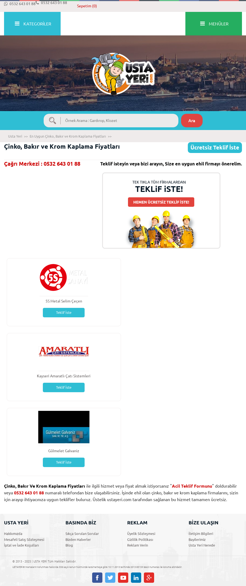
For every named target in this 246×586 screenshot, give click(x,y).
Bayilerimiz (197, 539)
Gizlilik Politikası (140, 539)
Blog (69, 545)
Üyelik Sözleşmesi (141, 533)
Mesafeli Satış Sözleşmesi (24, 539)
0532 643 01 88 (20, 4)
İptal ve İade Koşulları (21, 545)
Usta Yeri (15, 136)
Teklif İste (63, 312)
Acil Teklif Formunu (192, 486)
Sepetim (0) (87, 6)
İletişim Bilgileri (201, 533)
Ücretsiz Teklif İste (214, 147)
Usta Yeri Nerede (202, 545)
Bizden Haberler (78, 539)
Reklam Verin (137, 545)
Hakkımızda (13, 533)
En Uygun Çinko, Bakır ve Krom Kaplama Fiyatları (68, 136)
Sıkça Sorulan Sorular (82, 533)
